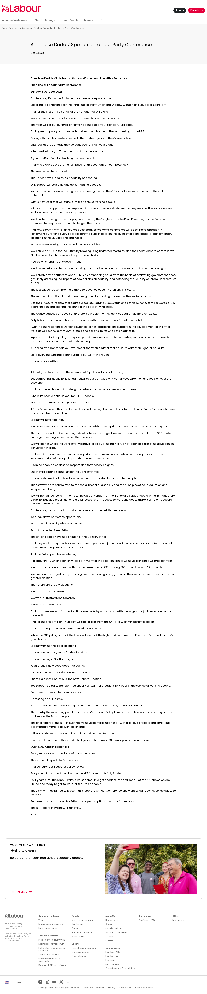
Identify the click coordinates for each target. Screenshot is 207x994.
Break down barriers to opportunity (49, 959)
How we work (111, 920)
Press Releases (10, 28)
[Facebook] (40, 982)
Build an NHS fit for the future (52, 965)
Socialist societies (114, 928)
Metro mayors (78, 936)
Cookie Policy (125, 987)
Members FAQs (112, 952)
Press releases (79, 956)
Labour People (70, 20)
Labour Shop (178, 920)
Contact (109, 936)
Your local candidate (82, 932)
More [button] (87, 20)
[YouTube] (54, 982)
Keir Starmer (78, 924)
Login (20, 982)
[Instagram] (47, 982)
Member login (112, 956)
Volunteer (43, 920)
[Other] (68, 982)
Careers (109, 940)
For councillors (112, 964)
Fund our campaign (48, 928)
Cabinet (76, 928)
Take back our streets (48, 954)
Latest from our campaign (84, 948)
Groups (108, 924)
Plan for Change (45, 20)
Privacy (111, 987)
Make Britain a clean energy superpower (51, 949)
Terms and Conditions (93, 987)
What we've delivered (15, 20)
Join (178, 10)
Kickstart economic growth (51, 944)
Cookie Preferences (144, 987)
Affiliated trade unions (116, 932)
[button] (100, 20)
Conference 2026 (147, 920)
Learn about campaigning (51, 924)
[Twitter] (61, 982)
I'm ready (18, 891)
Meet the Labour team (82, 920)
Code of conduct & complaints (120, 968)
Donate (195, 10)
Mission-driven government (51, 940)
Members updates (81, 952)
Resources (110, 960)
